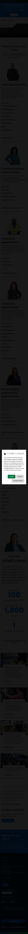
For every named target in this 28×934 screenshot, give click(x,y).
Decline (20, 476)
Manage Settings (17, 480)
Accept (11, 476)
